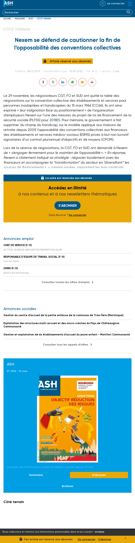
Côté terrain (44, 19)
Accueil (7, 19)
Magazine (20, 19)
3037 (30, 19)
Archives (67, 486)
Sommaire (36, 475)
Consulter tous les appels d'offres (65, 344)
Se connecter (77, 215)
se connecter (116, 3)
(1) (58, 120)
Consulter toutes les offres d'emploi (66, 282)
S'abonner (67, 205)
